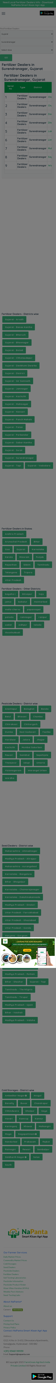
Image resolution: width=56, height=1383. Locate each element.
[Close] (50, 941)
